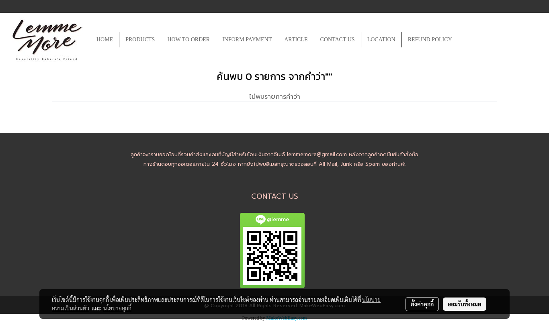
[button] (465, 40)
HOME (104, 40)
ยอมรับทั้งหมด (464, 304)
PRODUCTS (140, 40)
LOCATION (381, 40)
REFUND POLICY (430, 40)
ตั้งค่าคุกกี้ (422, 304)
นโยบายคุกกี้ (117, 308)
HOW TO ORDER (188, 40)
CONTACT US (337, 40)
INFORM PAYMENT (247, 40)
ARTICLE (295, 40)
